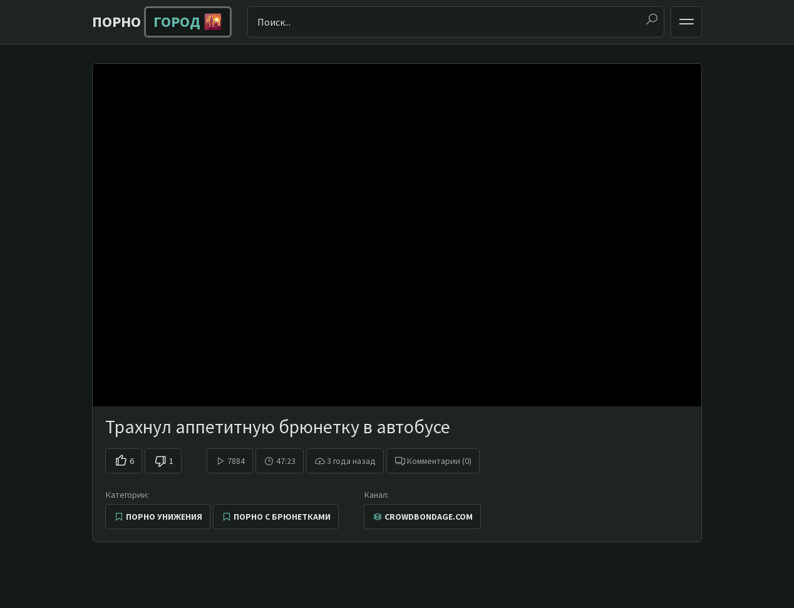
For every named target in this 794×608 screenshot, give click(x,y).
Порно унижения (164, 516)
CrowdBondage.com (428, 516)
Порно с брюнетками (282, 516)
